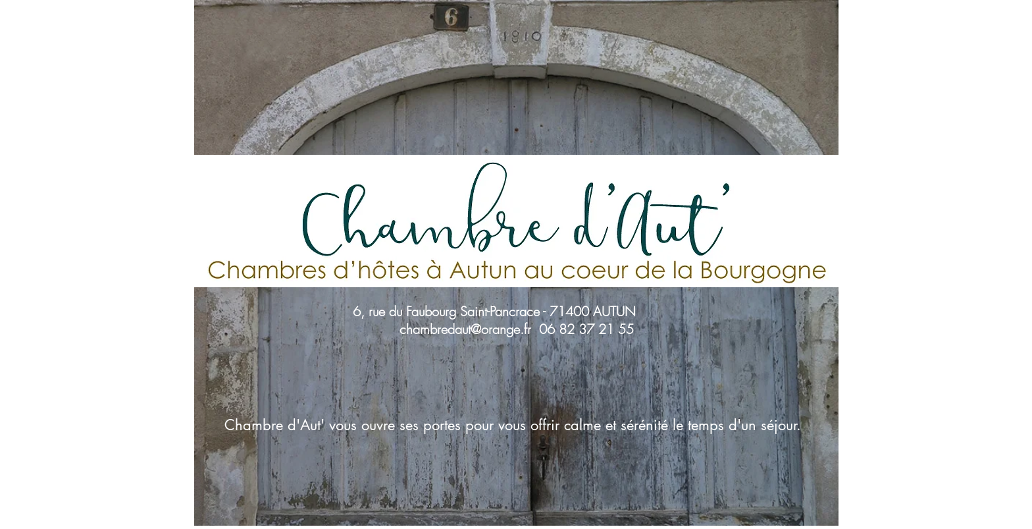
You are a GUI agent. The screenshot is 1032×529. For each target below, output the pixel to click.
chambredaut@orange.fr (465, 329)
